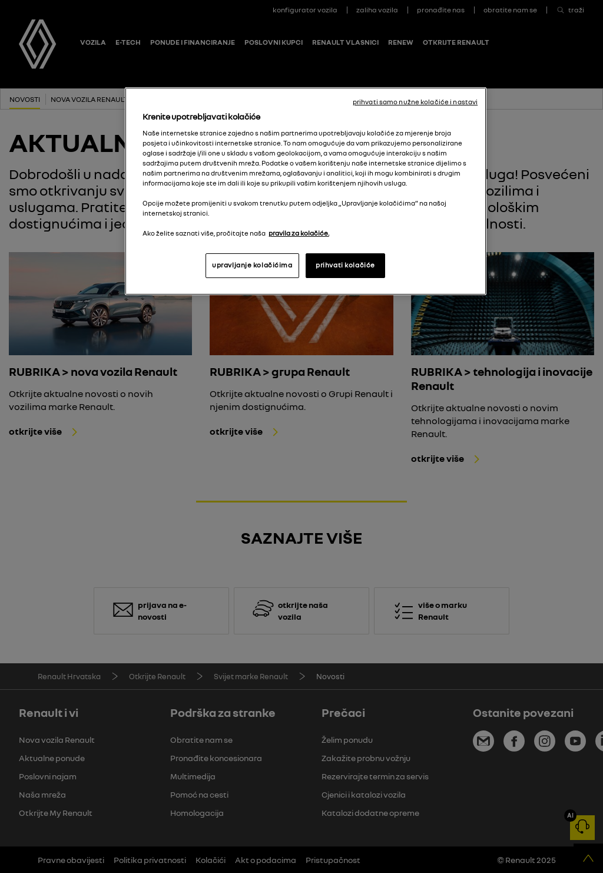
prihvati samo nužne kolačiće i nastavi (415, 102)
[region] (305, 191)
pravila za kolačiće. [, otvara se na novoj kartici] (299, 233)
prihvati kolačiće (345, 265)
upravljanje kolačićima (252, 265)
